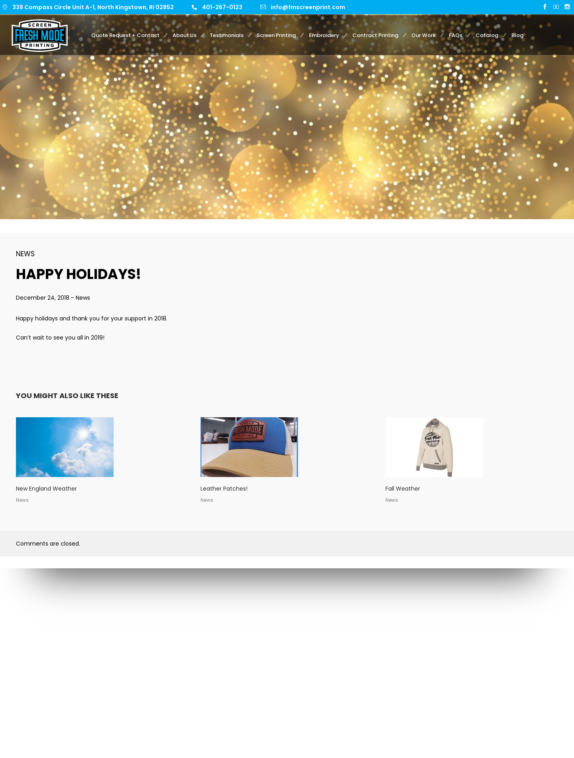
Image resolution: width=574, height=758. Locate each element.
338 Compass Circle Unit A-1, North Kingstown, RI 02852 (93, 7)
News (25, 254)
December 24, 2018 (43, 298)
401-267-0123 (222, 7)
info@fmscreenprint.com (308, 7)
